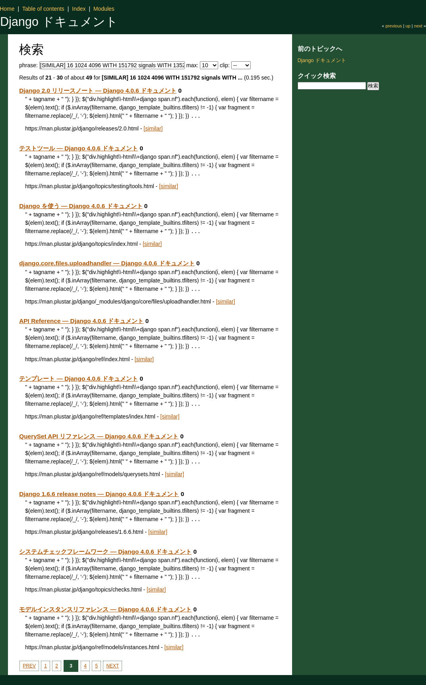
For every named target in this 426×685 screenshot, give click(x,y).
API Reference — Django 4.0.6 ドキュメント (81, 320)
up (408, 25)
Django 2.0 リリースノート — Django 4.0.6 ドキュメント (97, 90)
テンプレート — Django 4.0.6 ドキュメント (78, 378)
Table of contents (43, 9)
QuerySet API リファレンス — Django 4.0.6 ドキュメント (98, 436)
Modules (103, 9)
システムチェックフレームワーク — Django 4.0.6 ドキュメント (105, 551)
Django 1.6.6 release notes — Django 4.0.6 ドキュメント (99, 493)
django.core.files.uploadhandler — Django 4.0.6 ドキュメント (106, 263)
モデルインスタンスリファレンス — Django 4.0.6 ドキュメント (105, 609)
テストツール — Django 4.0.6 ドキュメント (78, 148)
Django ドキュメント (59, 21)
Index (78, 9)
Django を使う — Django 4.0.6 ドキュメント (80, 205)
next (418, 25)
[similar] (153, 128)
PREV (29, 666)
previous (393, 25)
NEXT (112, 666)
